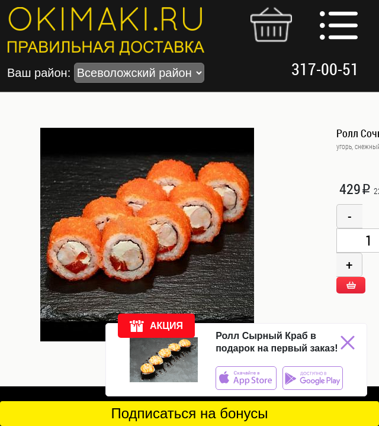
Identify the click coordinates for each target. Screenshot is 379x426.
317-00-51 (325, 69)
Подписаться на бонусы (189, 413)
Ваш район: (105, 73)
